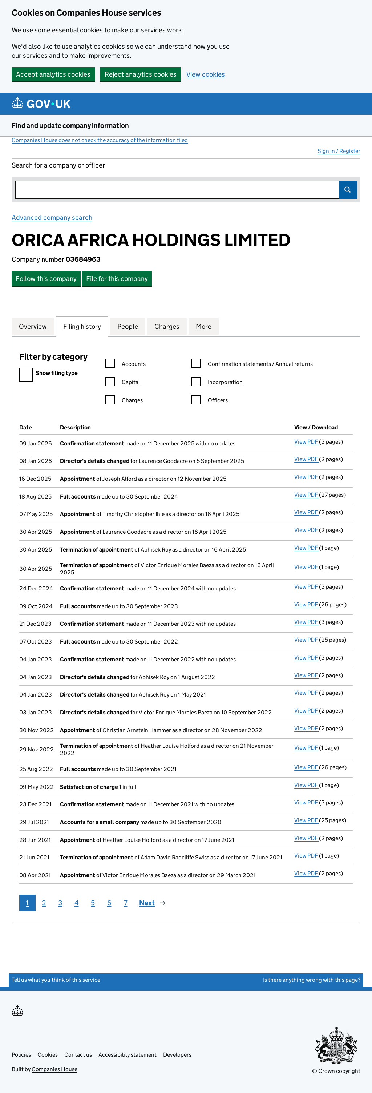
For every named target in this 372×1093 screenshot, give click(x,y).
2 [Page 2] (44, 903)
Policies (21, 1054)
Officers (209, 401)
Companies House (54, 1069)
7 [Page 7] (126, 903)
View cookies (205, 74)
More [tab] (203, 326)
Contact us (78, 1054)
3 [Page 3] (60, 903)
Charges (124, 401)
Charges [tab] (166, 326)
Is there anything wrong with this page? (311, 979)
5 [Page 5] (93, 903)
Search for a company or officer (58, 165)
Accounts (125, 365)
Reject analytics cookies (141, 74)
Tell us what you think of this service (56, 979)
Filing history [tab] (82, 326)
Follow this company (46, 278)
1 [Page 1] (27, 903)
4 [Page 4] (76, 903)
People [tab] (127, 326)
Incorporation (217, 383)
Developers (177, 1054)
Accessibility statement (127, 1054)
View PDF (306, 441)
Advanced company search (52, 217)
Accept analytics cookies (53, 74)
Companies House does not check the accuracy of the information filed (100, 140)
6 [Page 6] (109, 903)
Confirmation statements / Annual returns (252, 365)
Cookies (47, 1054)
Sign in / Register (339, 151)
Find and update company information (70, 125)
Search (348, 190)
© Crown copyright (336, 1071)
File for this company (117, 278)
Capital (122, 383)
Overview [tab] (33, 326)
